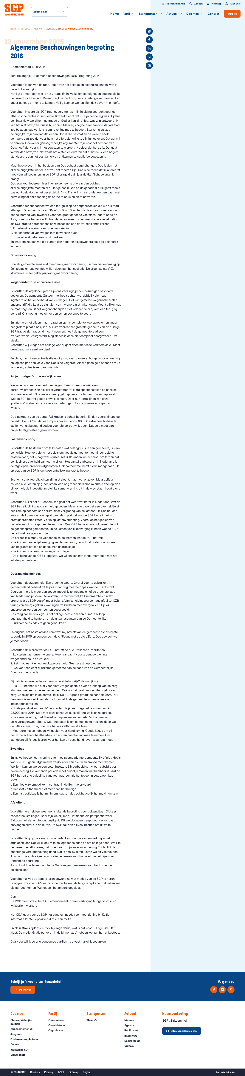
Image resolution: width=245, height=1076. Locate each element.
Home (114, 14)
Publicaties (133, 1030)
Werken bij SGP (21, 1049)
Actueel (174, 14)
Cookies (35, 1072)
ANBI (61, 1072)
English (87, 1072)
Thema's (93, 1020)
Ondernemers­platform (25, 1039)
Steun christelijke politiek (26, 1021)
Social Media (134, 1041)
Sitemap (73, 1072)
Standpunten (151, 14)
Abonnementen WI (23, 1029)
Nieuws (38, 29)
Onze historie (58, 1025)
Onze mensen (58, 1020)
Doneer (16, 1044)
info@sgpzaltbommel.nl (181, 1030)
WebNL (225, 1072)
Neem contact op (177, 1014)
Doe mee (195, 14)
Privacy (48, 1072)
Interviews (132, 1035)
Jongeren (17, 1034)
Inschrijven (22, 989)
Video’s (130, 1046)
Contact (213, 14)
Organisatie (57, 1030)
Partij (128, 14)
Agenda (130, 1025)
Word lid (232, 13)
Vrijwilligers (19, 1054)
